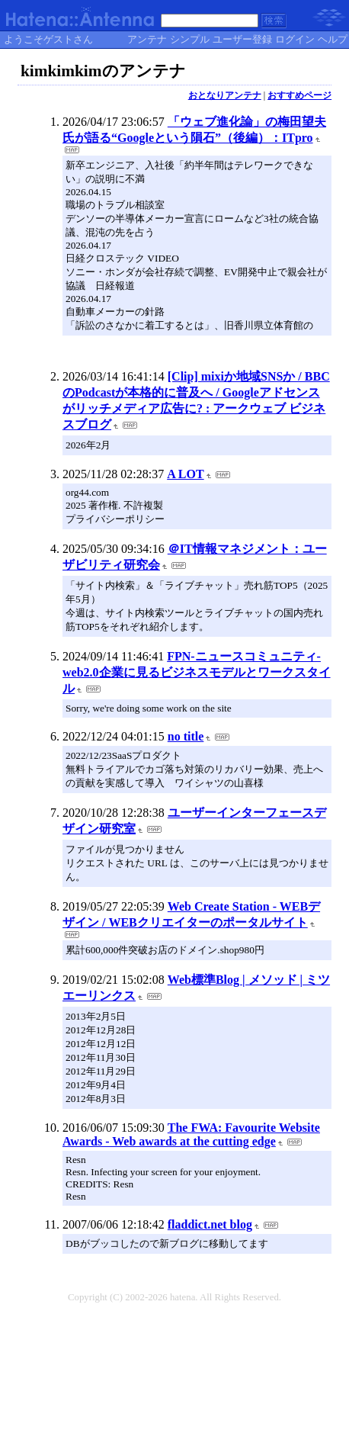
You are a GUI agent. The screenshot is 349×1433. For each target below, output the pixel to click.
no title (186, 736)
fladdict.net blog (210, 1224)
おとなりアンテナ (224, 95)
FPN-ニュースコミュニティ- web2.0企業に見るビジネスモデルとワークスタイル (196, 672)
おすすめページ (299, 95)
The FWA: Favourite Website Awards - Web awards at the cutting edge (191, 1134)
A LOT (185, 473)
